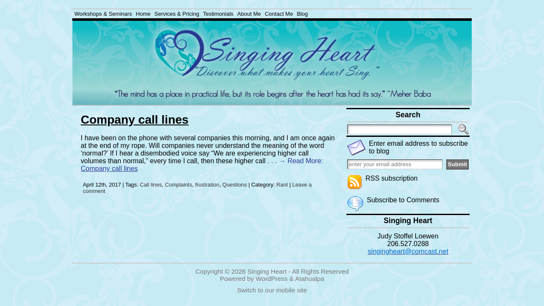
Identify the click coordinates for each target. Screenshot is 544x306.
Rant (282, 184)
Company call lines (135, 119)
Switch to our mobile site (272, 290)
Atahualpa (309, 278)
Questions (234, 184)
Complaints (178, 184)
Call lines (151, 184)
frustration (207, 184)
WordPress (272, 278)
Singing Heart (266, 271)
